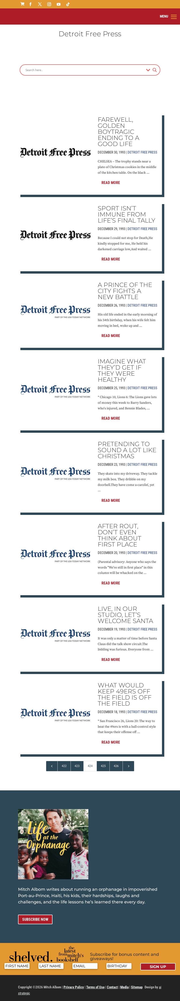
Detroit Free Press (142, 149)
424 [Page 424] (90, 762)
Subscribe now (35, 916)
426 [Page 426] (116, 762)
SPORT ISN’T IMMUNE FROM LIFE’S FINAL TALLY (126, 211)
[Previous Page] (52, 762)
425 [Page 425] (103, 762)
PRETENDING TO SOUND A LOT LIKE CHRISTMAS (127, 446)
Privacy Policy (74, 984)
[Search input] (85, 66)
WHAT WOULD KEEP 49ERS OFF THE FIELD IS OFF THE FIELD (124, 691)
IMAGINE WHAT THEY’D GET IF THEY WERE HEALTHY (122, 367)
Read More (110, 179)
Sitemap (136, 984)
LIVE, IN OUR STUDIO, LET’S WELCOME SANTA (125, 611)
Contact (112, 984)
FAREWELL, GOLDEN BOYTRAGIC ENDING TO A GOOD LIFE (118, 128)
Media (124, 984)
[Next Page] (128, 762)
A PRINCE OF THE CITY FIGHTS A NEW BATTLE (125, 287)
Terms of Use (95, 984)
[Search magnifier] (154, 66)
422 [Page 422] (64, 762)
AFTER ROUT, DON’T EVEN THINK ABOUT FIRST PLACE (119, 532)
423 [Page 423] (77, 762)
